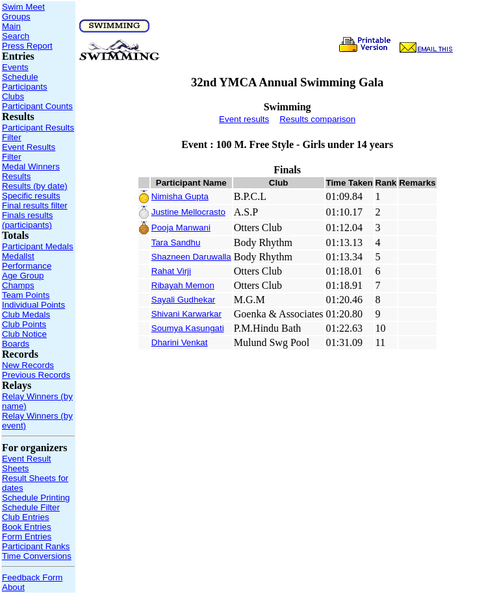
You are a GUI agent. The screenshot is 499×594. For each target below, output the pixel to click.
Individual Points (33, 305)
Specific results (31, 196)
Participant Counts (37, 106)
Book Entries (26, 527)
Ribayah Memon (182, 285)
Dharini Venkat (179, 342)
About (13, 587)
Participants (24, 87)
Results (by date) (35, 186)
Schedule (20, 77)
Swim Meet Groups (23, 11)
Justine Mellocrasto (188, 212)
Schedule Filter (31, 507)
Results (16, 176)
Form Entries (26, 536)
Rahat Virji (171, 271)
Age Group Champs (23, 280)
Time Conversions (36, 556)
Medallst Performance (26, 261)
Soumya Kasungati (187, 328)
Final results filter (35, 205)
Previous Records (36, 375)
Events (15, 67)
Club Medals (26, 314)
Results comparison (317, 119)
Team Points (25, 295)
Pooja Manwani (181, 227)
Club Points (24, 324)
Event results (244, 119)
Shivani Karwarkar (186, 314)
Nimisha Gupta (180, 196)
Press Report (27, 46)
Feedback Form (32, 577)
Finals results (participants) (27, 220)
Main (11, 26)
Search (15, 36)
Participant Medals (37, 246)
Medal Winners (31, 166)
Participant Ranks (36, 546)
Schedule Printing (36, 497)
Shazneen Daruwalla (191, 257)
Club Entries (25, 517)
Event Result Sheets (26, 463)
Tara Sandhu (176, 242)
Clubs (13, 96)
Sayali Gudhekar (183, 299)
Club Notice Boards (24, 339)
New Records (28, 365)
